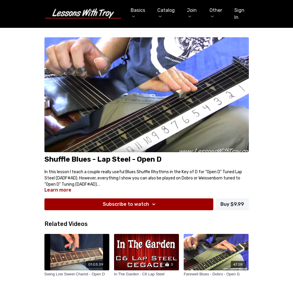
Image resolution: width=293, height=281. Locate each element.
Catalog (166, 12)
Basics (138, 12)
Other (215, 12)
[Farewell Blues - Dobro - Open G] (216, 274)
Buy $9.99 (232, 204)
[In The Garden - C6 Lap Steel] (146, 274)
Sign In (239, 13)
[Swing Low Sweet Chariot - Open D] (76, 274)
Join (192, 12)
